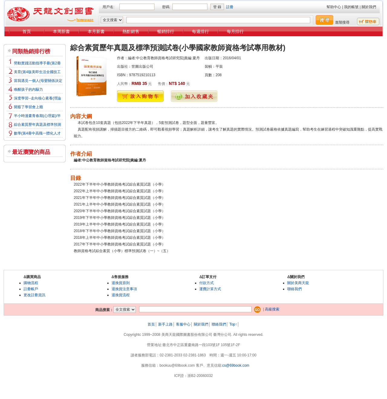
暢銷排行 (165, 31)
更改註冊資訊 (34, 295)
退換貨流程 (121, 295)
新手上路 (165, 324)
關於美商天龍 (298, 283)
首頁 (26, 31)
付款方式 (206, 283)
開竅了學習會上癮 (28, 107)
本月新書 (96, 31)
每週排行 (200, 31)
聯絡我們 (294, 289)
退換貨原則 (121, 283)
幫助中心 (334, 7)
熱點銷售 (130, 31)
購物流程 (31, 283)
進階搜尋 (342, 22)
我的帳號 (351, 7)
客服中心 (183, 324)
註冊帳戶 (31, 289)
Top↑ (233, 324)
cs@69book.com (235, 365)
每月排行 (235, 31)
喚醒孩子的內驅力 (28, 89)
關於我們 (369, 7)
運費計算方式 (210, 289)
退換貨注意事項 (124, 289)
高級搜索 (272, 309)
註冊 (229, 7)
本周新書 (61, 31)
